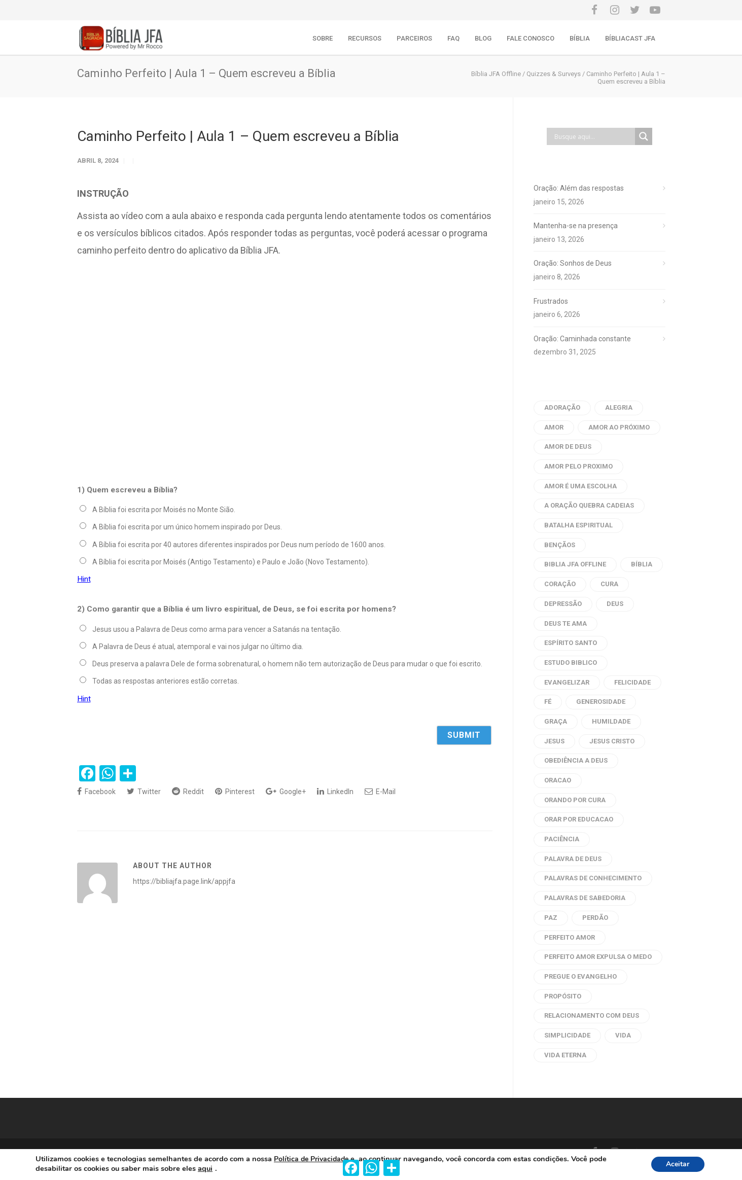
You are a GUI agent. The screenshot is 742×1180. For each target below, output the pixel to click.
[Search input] (593, 136)
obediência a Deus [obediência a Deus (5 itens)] (576, 760)
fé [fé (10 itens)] (547, 701)
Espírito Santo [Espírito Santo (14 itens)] (570, 643)
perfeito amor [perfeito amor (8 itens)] (569, 937)
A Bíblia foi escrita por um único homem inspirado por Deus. (187, 527)
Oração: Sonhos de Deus (573, 263)
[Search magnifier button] (643, 136)
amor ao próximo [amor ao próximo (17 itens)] (619, 427)
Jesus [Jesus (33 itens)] (554, 741)
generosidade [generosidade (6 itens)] (600, 701)
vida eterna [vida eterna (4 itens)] (565, 1055)
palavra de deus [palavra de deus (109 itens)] (573, 859)
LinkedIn (335, 791)
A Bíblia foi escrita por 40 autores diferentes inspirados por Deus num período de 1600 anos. (238, 545)
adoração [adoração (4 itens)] (562, 407)
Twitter (144, 791)
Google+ (286, 791)
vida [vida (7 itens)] (623, 1035)
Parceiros (414, 38)
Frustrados (551, 301)
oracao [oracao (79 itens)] (557, 780)
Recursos (364, 38)
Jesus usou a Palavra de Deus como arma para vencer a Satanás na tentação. (216, 629)
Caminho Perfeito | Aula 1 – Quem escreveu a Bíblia (238, 136)
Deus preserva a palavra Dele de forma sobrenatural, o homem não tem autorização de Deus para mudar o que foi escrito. (287, 664)
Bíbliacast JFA (630, 38)
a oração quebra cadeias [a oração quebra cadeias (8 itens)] (589, 505)
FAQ (453, 38)
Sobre (322, 38)
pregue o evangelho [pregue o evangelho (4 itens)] (580, 976)
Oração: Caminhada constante (582, 339)
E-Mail (380, 791)
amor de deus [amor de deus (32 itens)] (567, 446)
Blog (483, 38)
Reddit (188, 791)
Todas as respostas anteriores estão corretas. (165, 681)
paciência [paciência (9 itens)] (561, 839)
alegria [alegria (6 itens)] (618, 407)
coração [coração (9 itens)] (560, 584)
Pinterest (235, 791)
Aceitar (677, 1164)
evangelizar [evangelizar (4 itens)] (566, 682)
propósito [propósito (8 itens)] (562, 996)
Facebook (96, 791)
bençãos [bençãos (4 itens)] (559, 545)
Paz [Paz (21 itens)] (550, 917)
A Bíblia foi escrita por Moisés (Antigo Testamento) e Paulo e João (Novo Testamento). (230, 562)
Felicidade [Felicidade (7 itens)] (632, 682)
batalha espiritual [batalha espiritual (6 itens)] (578, 525)
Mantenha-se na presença (576, 226)
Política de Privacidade (311, 1159)
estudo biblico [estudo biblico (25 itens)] (570, 662)
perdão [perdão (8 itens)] (595, 917)
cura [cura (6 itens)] (609, 584)
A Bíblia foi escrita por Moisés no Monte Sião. (163, 510)
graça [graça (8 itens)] (555, 721)
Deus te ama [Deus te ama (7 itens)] (565, 623)
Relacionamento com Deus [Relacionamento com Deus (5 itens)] (591, 1015)
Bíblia (580, 38)
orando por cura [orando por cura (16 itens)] (575, 800)
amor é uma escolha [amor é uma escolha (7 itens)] (580, 486)
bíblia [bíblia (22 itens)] (641, 564)
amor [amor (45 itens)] (553, 427)
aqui (205, 1168)
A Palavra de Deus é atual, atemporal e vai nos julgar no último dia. (197, 646)
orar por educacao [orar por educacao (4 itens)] (578, 819)
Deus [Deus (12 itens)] (615, 603)
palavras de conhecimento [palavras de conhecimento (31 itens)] (593, 878)
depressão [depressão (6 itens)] (563, 603)
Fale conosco (530, 38)
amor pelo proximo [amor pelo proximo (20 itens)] (578, 466)
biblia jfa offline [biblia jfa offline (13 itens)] (575, 564)
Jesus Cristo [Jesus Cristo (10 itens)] (611, 741)
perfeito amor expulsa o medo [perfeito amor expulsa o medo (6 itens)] (598, 956)
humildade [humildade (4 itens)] (611, 721)
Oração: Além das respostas (579, 188)
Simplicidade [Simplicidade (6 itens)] (567, 1035)
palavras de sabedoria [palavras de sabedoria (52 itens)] (584, 898)
